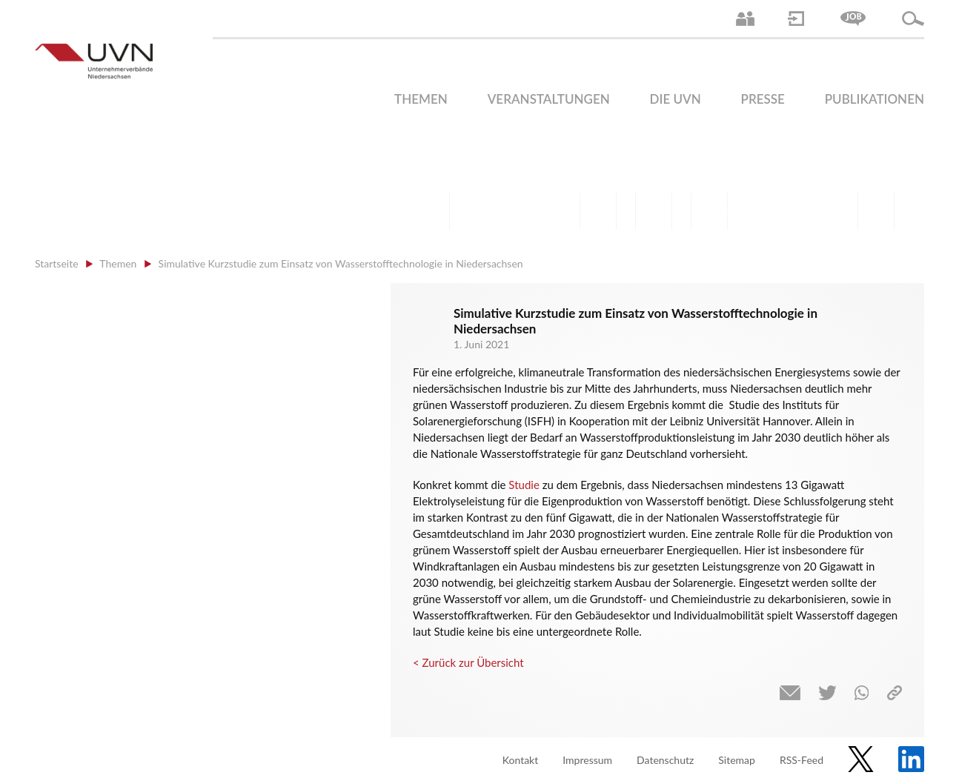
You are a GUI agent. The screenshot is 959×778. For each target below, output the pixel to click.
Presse (763, 99)
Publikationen (874, 99)
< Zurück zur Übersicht (468, 662)
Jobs (853, 18)
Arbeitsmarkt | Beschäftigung (486, 211)
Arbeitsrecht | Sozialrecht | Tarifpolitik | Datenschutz (431, 211)
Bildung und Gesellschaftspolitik (542, 211)
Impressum (587, 760)
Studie (523, 484)
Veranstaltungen (549, 99)
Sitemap (736, 760)
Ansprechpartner (745, 18)
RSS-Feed (801, 760)
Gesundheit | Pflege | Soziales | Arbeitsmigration (876, 211)
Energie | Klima (764, 211)
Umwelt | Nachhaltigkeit (820, 211)
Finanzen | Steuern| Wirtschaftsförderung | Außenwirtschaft (598, 211)
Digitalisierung (709, 211)
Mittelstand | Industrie (653, 211)
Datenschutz (665, 760)
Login (796, 18)
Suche (913, 18)
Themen (421, 99)
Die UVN (675, 99)
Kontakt (520, 760)
